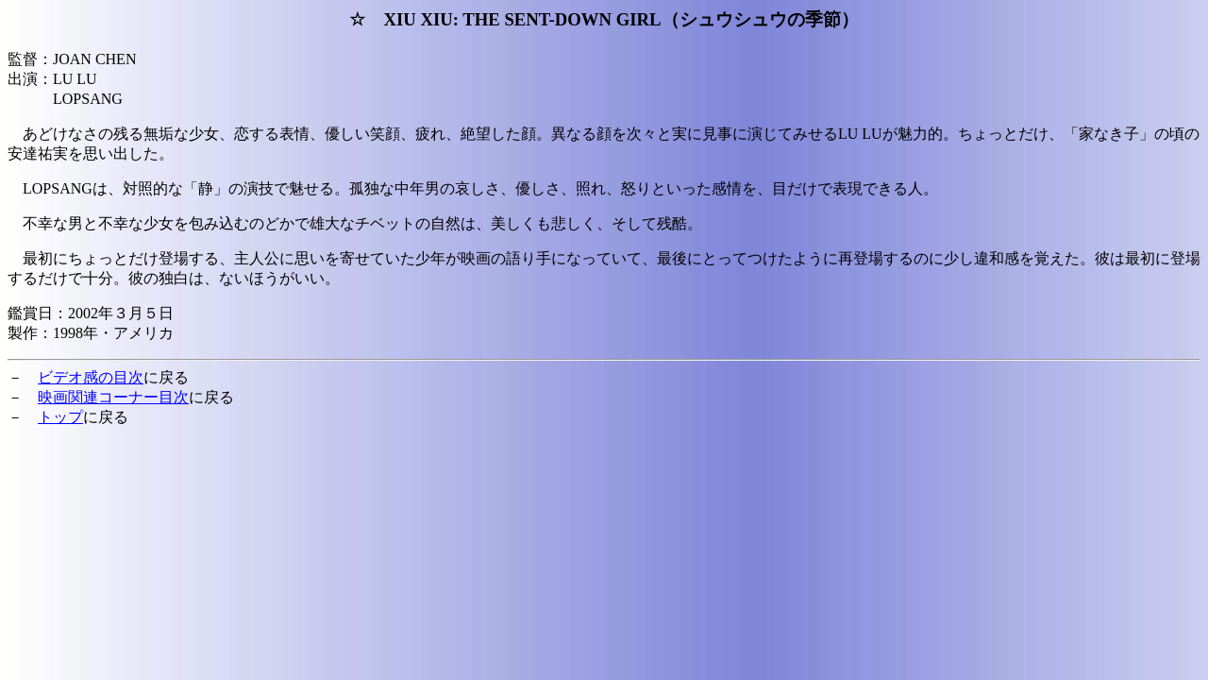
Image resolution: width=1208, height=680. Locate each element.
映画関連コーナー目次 (113, 397)
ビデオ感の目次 (90, 377)
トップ (60, 417)
